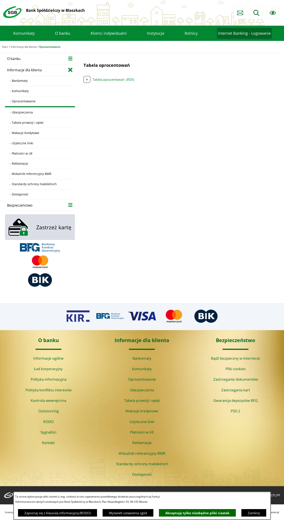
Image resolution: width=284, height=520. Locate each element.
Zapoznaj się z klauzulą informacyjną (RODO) (57, 513)
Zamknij (254, 513)
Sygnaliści (48, 432)
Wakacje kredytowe (142, 410)
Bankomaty (141, 358)
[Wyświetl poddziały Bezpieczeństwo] (70, 205)
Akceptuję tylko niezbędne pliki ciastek (197, 513)
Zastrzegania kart (235, 389)
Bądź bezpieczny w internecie (235, 358)
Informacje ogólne (48, 358)
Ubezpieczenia (142, 389)
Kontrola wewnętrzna (48, 400)
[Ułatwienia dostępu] (272, 13)
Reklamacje (142, 442)
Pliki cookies (236, 368)
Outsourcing (48, 410)
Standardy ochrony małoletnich (142, 463)
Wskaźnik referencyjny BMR (142, 453)
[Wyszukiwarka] (256, 13)
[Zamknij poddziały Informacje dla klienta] (70, 69)
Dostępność (142, 474)
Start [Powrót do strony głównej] (5, 47)
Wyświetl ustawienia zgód (128, 513)
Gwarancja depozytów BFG (235, 400)
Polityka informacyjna (48, 379)
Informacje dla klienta (24, 47)
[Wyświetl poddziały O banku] (70, 58)
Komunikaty (142, 368)
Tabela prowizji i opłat (142, 400)
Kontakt (48, 442)
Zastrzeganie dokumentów (235, 379)
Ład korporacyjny (48, 368)
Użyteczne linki (142, 421)
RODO (48, 421)
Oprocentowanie (142, 379)
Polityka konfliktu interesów (48, 389)
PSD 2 (235, 410)
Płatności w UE (142, 432)
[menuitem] (24, 33)
